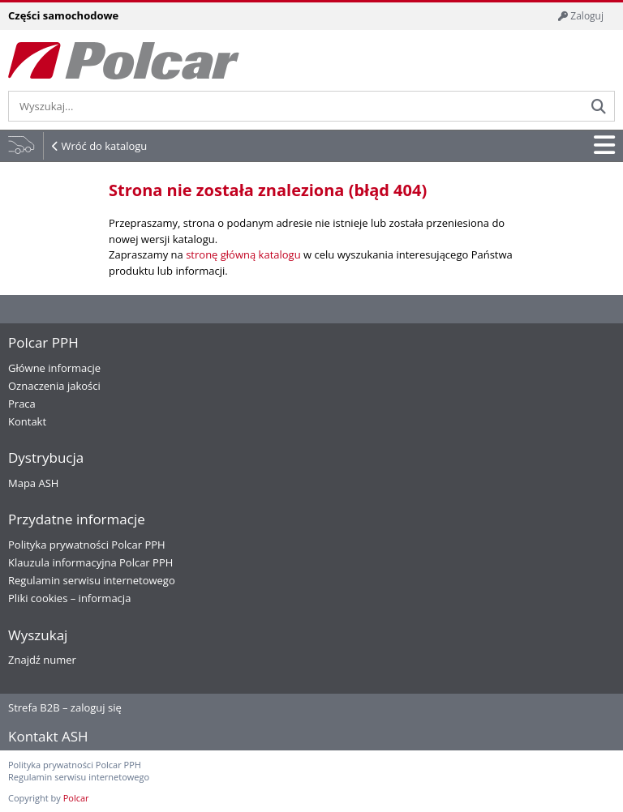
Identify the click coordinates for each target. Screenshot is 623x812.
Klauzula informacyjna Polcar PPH (90, 562)
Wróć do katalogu (104, 146)
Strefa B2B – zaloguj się (65, 707)
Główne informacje (54, 368)
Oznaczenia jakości (54, 385)
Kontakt (27, 421)
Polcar (76, 798)
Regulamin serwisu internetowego (91, 580)
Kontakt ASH (48, 736)
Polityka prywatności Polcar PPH (86, 544)
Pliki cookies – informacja (69, 598)
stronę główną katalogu (243, 254)
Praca (22, 403)
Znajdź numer (42, 659)
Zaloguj (581, 16)
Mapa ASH (33, 483)
